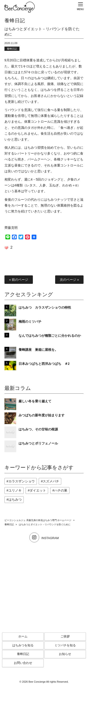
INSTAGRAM (44, 538)
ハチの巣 (60, 490)
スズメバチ (51, 481)
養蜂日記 (12, 48)
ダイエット (38, 490)
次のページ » (69, 279)
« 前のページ (18, 279)
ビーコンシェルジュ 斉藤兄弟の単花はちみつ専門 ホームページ (38, 520)
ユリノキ (15, 490)
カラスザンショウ (21, 481)
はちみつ (15, 499)
